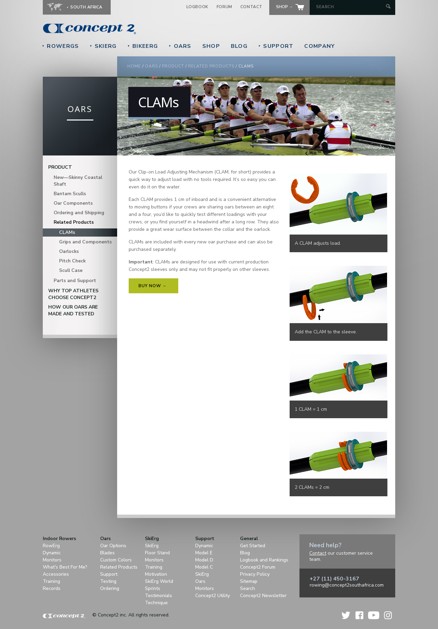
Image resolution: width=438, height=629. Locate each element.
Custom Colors (116, 560)
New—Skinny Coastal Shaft (78, 180)
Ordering (109, 588)
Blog (239, 46)
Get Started (252, 545)
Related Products (211, 66)
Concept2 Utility (212, 595)
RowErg (51, 545)
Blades (107, 553)
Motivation (156, 574)
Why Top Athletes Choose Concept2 (73, 294)
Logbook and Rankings (264, 560)
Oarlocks (69, 251)
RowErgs (60, 46)
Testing (108, 581)
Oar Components (73, 203)
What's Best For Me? (65, 567)
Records (51, 588)
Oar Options (113, 545)
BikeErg (142, 46)
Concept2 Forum (257, 567)
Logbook (197, 7)
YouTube (373, 615)
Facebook (359, 615)
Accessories (56, 574)
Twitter (346, 615)
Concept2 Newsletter (263, 595)
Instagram (388, 615)
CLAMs (67, 232)
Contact (251, 7)
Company (319, 46)
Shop (211, 46)
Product (173, 66)
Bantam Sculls (70, 193)
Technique (156, 602)
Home (134, 66)
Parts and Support (75, 280)
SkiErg (102, 46)
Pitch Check (72, 261)
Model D (204, 560)
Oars (179, 46)
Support (275, 46)
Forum (224, 7)
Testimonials (158, 595)
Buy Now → (153, 286)
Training (51, 581)
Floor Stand (157, 553)
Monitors (52, 560)
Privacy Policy (255, 574)
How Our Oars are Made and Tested (73, 310)
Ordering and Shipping (79, 212)
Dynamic (52, 553)
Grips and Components (85, 242)
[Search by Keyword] (350, 7)
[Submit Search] (388, 7)
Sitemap (248, 581)
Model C (204, 567)
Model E (204, 553)
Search (247, 588)
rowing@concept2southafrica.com (347, 585)
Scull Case (71, 270)
